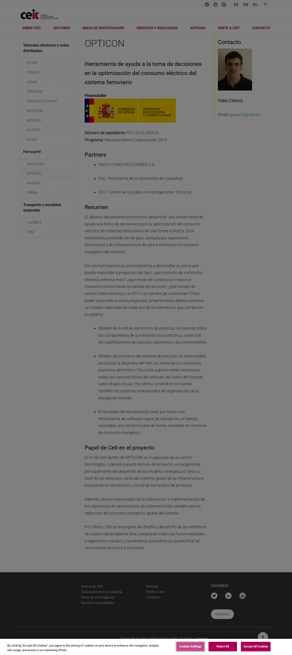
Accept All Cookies (255, 647)
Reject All (222, 647)
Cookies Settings (190, 647)
